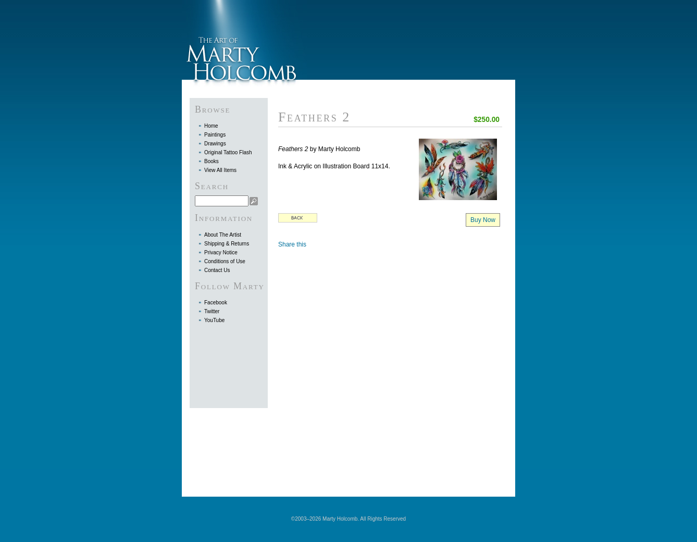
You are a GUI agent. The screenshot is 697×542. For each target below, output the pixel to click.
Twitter (211, 311)
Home (211, 126)
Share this (292, 244)
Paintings (215, 135)
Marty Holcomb (244, 40)
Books (211, 161)
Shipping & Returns (226, 244)
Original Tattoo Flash (228, 152)
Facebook (215, 302)
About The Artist (222, 235)
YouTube (214, 320)
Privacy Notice (221, 252)
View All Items (220, 170)
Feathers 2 (314, 117)
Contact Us (217, 270)
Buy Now (482, 220)
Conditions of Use (224, 261)
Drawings (215, 143)
